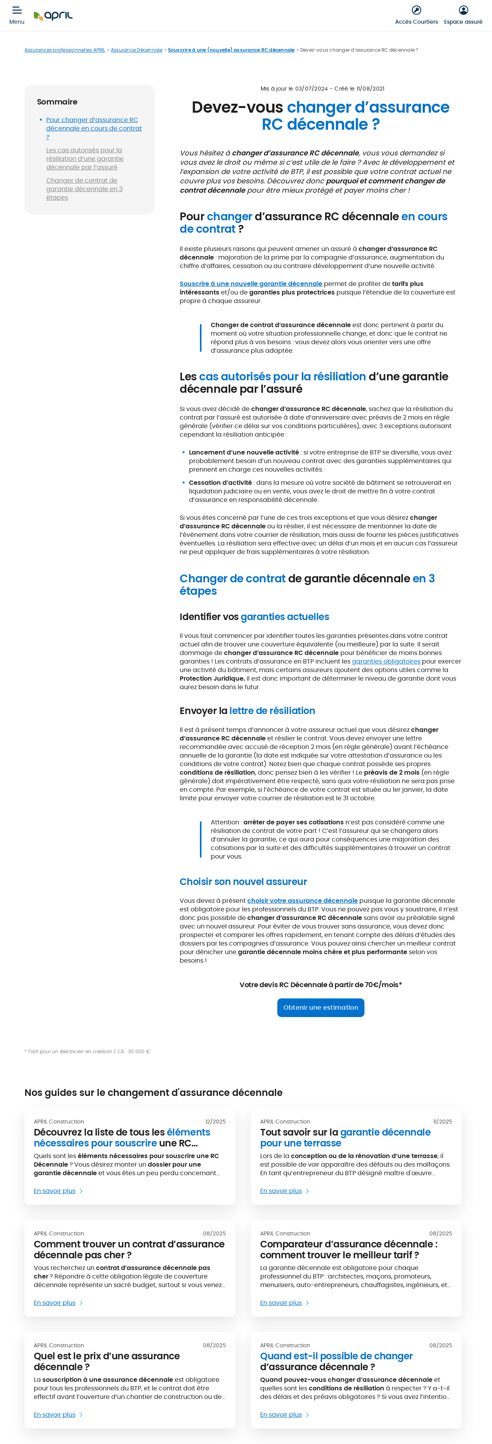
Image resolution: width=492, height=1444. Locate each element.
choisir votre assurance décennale (302, 900)
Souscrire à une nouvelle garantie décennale (251, 283)
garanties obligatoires (386, 661)
